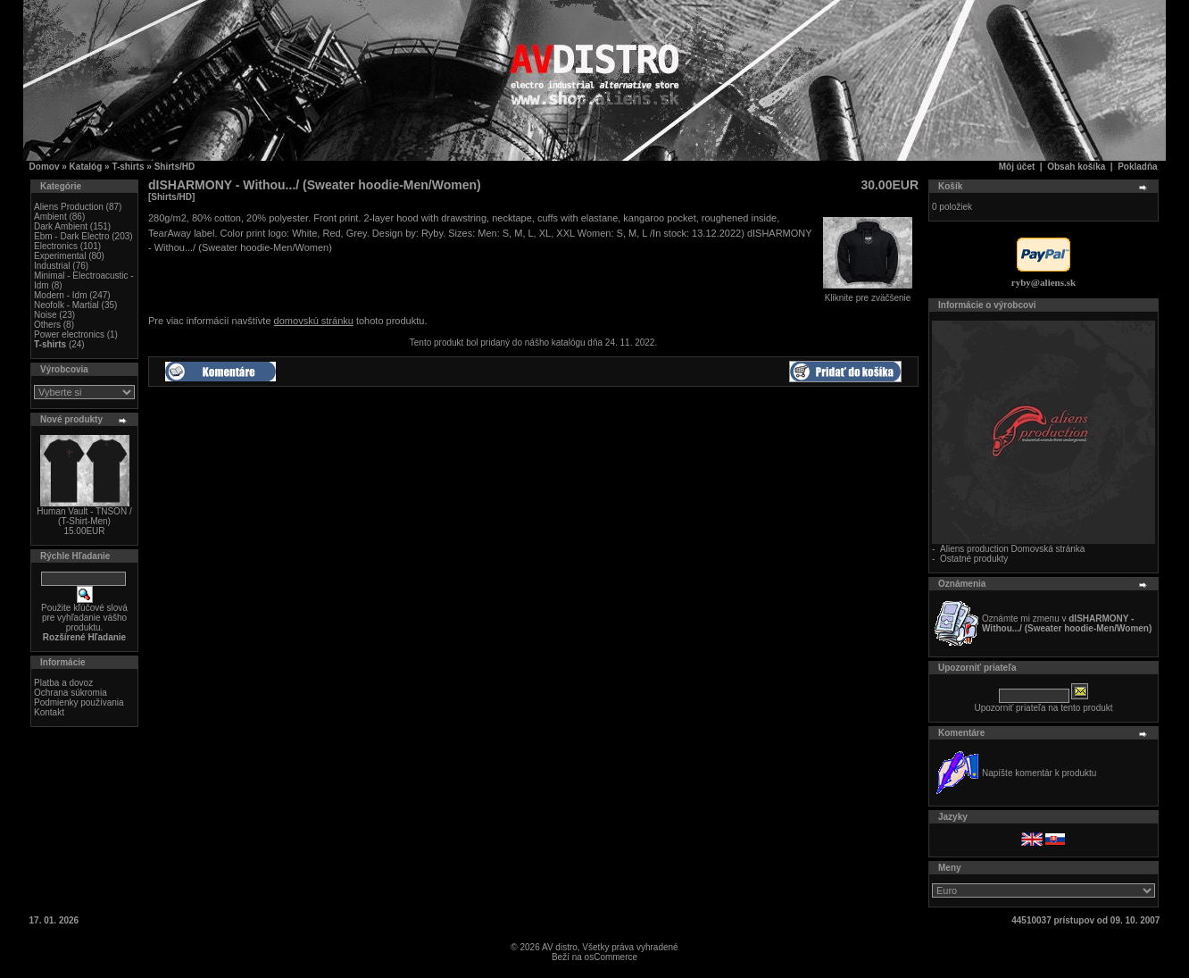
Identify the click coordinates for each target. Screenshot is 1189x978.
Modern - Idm (60, 295)
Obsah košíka (1076, 166)
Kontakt (49, 712)
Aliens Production (69, 207)
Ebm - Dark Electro (71, 236)
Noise (45, 315)
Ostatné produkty (974, 559)
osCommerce (611, 957)
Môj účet (1017, 166)
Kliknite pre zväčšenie (867, 294)
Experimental (60, 256)
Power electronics (69, 334)
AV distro (560, 947)
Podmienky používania (79, 702)
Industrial (52, 266)
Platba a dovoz (63, 683)
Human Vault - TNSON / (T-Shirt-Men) (84, 516)
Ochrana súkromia (70, 693)
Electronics (56, 246)
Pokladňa (1137, 166)
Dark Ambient (60, 226)
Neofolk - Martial (66, 305)
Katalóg (86, 166)
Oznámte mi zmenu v (1067, 623)
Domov (44, 166)
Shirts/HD (174, 166)
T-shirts (128, 166)
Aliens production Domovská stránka (1012, 549)
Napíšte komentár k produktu (1039, 773)
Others (47, 325)
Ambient (50, 217)
